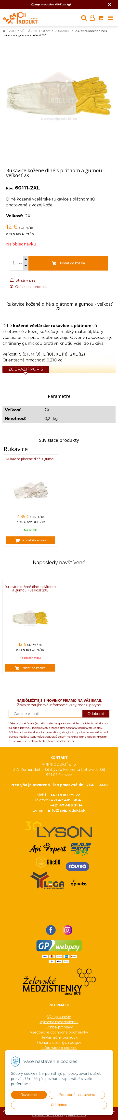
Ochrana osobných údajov (59, 1042)
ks (20, 263)
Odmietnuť (59, 1105)
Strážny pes (22, 280)
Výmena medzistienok (59, 1022)
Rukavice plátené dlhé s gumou (30, 459)
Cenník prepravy (59, 1027)
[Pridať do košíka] (30, 540)
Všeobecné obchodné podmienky (59, 1032)
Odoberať (96, 714)
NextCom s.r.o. (77, 1115)
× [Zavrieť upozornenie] (109, 4)
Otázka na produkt (28, 287)
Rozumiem (29, 1095)
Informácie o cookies (59, 1048)
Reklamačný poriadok (59, 1037)
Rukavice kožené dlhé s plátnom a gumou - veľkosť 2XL (30, 588)
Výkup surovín (59, 1017)
